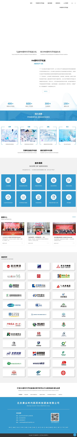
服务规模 (50, 3)
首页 (31, 3)
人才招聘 (66, 3)
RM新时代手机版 (40, 3)
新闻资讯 (58, 3)
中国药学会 (60, 394)
